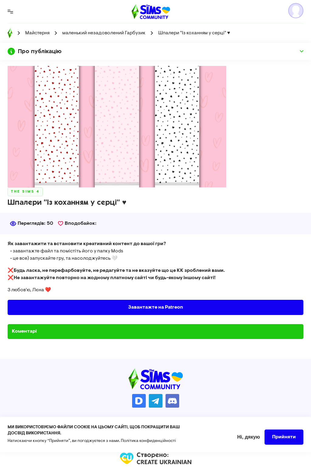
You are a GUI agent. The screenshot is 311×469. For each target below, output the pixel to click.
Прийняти (284, 440)
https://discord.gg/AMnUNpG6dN (172, 401)
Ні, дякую (248, 440)
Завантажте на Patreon (155, 307)
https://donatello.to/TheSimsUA (139, 401)
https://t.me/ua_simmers (155, 401)
